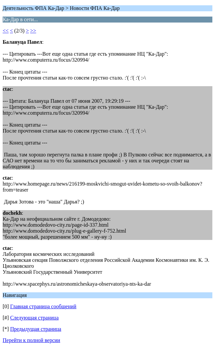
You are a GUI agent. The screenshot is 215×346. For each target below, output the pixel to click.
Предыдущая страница (35, 329)
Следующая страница (34, 317)
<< (6, 30)
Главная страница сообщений (43, 306)
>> (33, 30)
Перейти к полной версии (31, 340)
